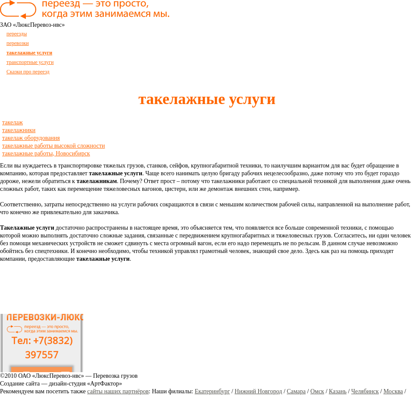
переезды (16, 34)
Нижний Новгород (258, 391)
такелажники (18, 130)
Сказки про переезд (28, 72)
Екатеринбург (212, 391)
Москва (393, 391)
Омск (317, 391)
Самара (296, 391)
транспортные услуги (29, 62)
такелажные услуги (29, 53)
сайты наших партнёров (118, 391)
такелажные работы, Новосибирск (46, 153)
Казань (338, 391)
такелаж (12, 122)
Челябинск (365, 391)
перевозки (17, 43)
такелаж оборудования (31, 138)
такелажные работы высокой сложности (53, 145)
